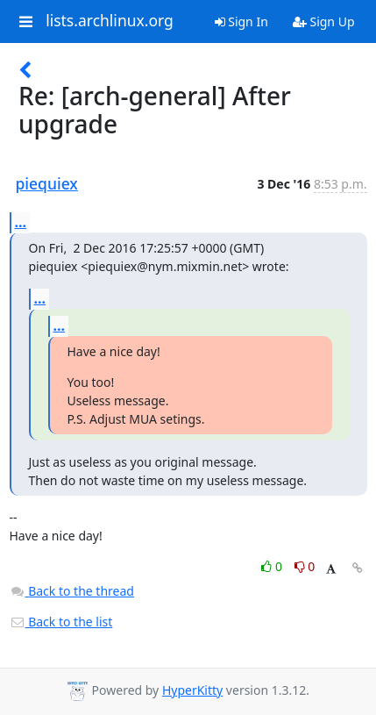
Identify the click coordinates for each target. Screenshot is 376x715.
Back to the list (61, 621)
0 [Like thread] (273, 566)
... (21, 222)
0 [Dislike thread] (305, 566)
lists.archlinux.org (110, 21)
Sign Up (324, 21)
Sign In (241, 21)
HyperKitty (192, 690)
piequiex (47, 183)
